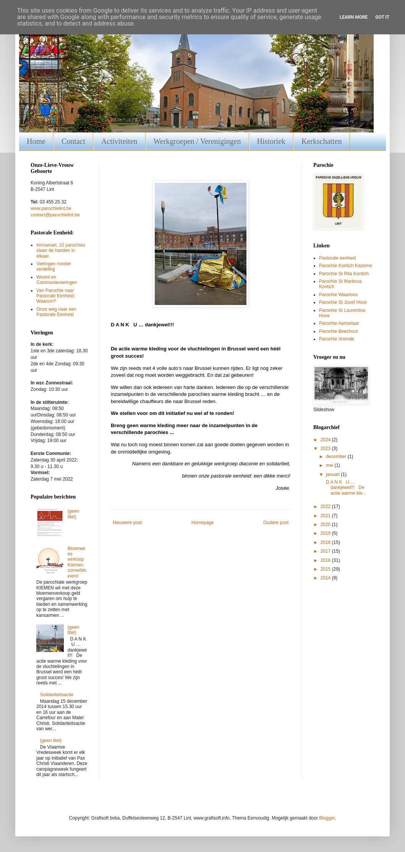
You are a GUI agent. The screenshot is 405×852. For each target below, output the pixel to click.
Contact (73, 141)
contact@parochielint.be (55, 215)
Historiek (271, 141)
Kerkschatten (321, 141)
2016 (326, 560)
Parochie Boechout (338, 331)
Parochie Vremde (336, 339)
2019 (326, 533)
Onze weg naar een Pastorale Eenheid (56, 312)
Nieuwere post (127, 522)
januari (333, 474)
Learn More (354, 17)
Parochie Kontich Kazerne (345, 265)
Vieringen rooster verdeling (53, 266)
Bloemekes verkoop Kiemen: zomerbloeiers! (77, 562)
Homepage (202, 522)
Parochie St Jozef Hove (343, 302)
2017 (326, 551)
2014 (326, 578)
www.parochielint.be (51, 208)
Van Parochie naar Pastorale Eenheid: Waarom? (55, 296)
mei (330, 465)
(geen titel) (73, 513)
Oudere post (275, 522)
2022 (326, 506)
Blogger (327, 818)
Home (36, 141)
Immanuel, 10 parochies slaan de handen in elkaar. (60, 250)
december (337, 456)
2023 (326, 448)
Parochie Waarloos (338, 294)
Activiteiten (119, 141)
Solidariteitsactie (56, 694)
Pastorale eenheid (337, 258)
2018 (326, 542)
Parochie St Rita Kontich (344, 273)
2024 (326, 439)
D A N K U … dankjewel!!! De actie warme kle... (345, 487)
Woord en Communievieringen (56, 279)
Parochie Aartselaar (339, 323)
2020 (326, 524)
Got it (382, 17)
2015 (326, 569)
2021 (326, 515)
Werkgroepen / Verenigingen (197, 141)
